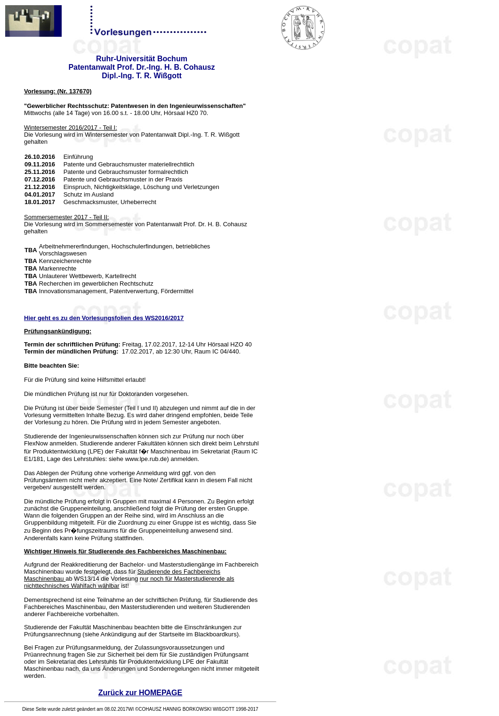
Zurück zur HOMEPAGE (140, 693)
